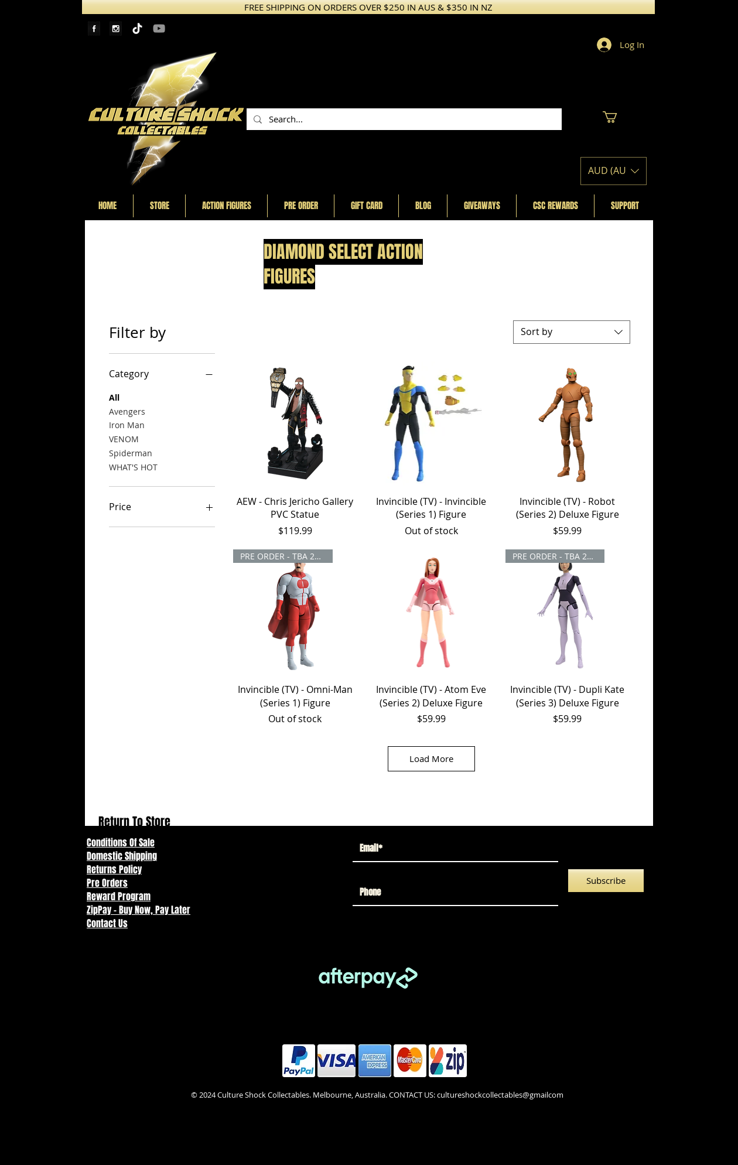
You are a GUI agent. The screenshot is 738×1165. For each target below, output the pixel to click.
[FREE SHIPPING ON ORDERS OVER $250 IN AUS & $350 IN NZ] (368, 7)
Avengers (127, 411)
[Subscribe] (606, 880)
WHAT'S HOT (133, 466)
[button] (617, 117)
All (114, 397)
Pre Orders (107, 883)
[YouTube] (159, 28)
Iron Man (127, 424)
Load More (431, 758)
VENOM (124, 438)
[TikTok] (137, 28)
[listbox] (613, 171)
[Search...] (403, 119)
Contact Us (107, 923)
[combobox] (571, 332)
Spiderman (130, 452)
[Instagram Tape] (115, 28)
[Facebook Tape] (94, 28)
